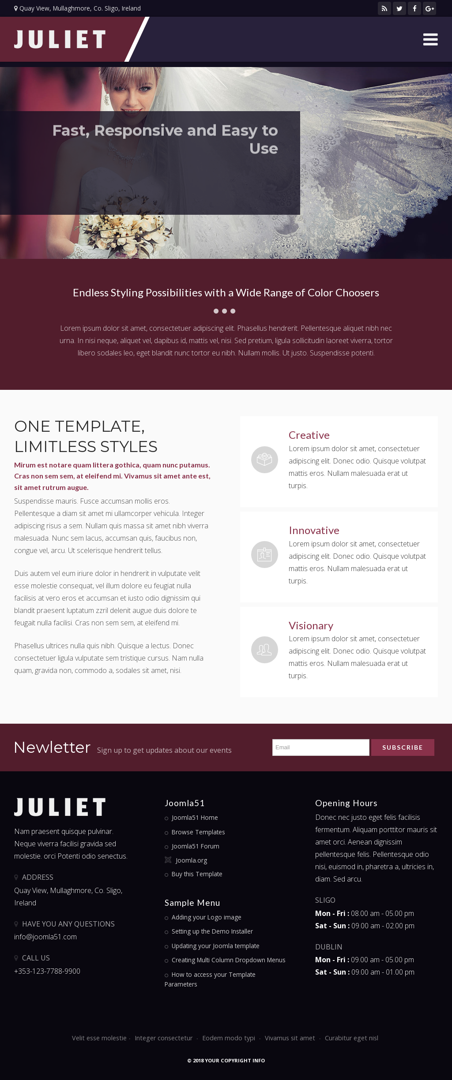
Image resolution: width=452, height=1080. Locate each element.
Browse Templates (198, 832)
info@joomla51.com (45, 937)
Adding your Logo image (206, 917)
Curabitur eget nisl (351, 1038)
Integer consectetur (164, 1038)
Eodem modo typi (229, 1038)
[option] (226, 163)
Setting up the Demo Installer (212, 931)
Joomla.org (191, 860)
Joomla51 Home (195, 817)
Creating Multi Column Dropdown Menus (229, 960)
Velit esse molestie (99, 1038)
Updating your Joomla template (216, 946)
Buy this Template (197, 874)
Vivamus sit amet (291, 1038)
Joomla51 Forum (195, 846)
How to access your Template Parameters (210, 979)
